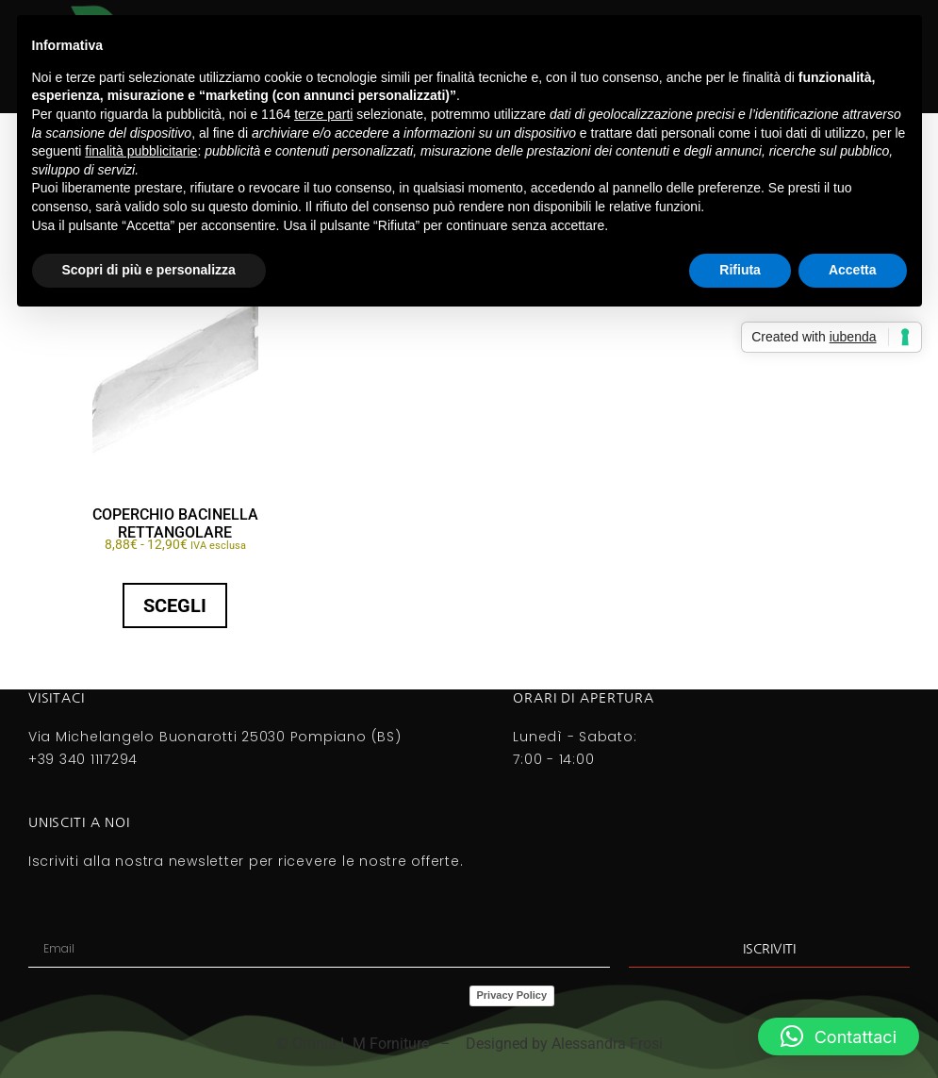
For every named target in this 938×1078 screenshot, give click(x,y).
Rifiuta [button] (740, 269)
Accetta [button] (853, 269)
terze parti (323, 114)
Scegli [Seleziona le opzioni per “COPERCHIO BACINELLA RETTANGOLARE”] (174, 605)
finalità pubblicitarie (141, 150)
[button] (838, 1036)
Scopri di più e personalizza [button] (149, 269)
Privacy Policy (512, 995)
